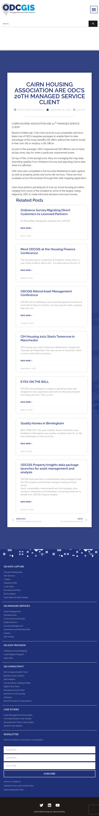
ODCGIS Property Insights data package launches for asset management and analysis (50, 468)
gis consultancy (14, 666)
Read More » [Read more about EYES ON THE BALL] (26, 402)
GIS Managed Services (17, 606)
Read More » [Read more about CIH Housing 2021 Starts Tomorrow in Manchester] (26, 361)
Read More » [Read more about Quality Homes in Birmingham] (26, 444)
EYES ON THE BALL (35, 382)
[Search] (93, 24)
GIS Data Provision (15, 645)
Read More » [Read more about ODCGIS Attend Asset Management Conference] (26, 315)
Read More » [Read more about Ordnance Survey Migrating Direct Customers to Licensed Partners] (26, 228)
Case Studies (11, 709)
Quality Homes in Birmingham (42, 423)
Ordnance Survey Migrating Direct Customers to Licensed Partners (45, 212)
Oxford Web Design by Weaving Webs (49, 812)
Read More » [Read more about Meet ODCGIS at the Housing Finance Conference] (26, 270)
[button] (94, 9)
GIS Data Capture (14, 566)
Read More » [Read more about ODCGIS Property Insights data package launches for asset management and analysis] (26, 502)
